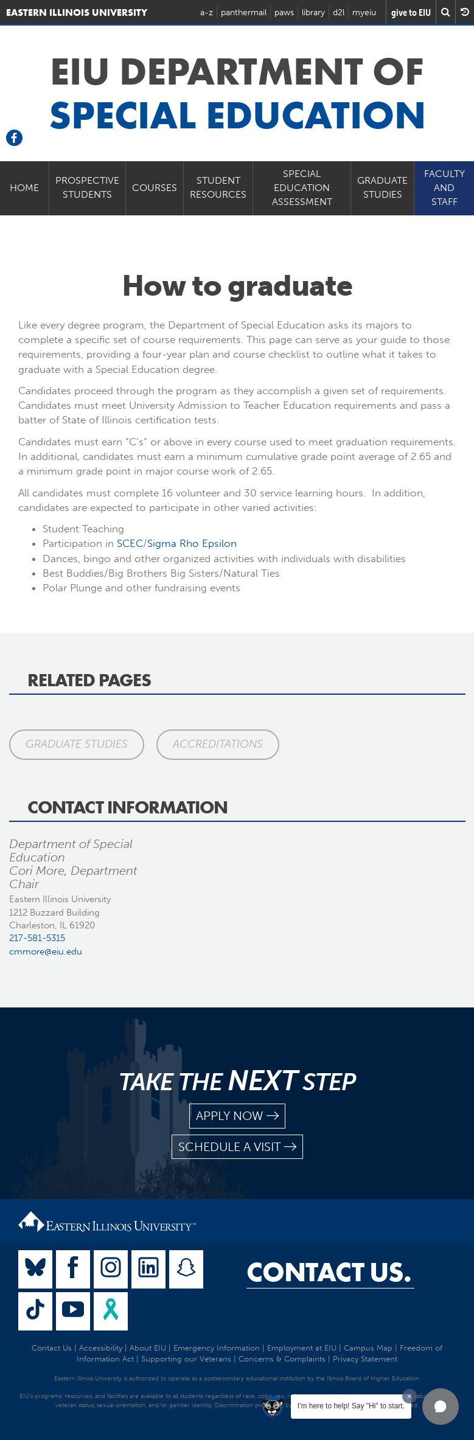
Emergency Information (216, 1347)
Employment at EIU (301, 1347)
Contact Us (52, 1347)
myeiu (364, 12)
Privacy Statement (365, 1358)
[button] (440, 1406)
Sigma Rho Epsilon (192, 543)
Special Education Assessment (302, 187)
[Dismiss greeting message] (409, 1396)
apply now (237, 1116)
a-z (206, 12)
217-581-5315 (37, 938)
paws (284, 12)
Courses (154, 187)
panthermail (244, 12)
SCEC (130, 543)
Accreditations (218, 744)
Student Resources (218, 187)
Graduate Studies (382, 187)
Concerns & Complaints (282, 1358)
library (313, 12)
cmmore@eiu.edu (45, 951)
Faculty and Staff (444, 187)
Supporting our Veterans (186, 1358)
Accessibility (100, 1347)
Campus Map (368, 1347)
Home (24, 187)
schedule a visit (237, 1147)
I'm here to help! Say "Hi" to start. (351, 1406)
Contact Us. (328, 1272)
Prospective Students (87, 187)
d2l (338, 12)
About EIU (148, 1347)
